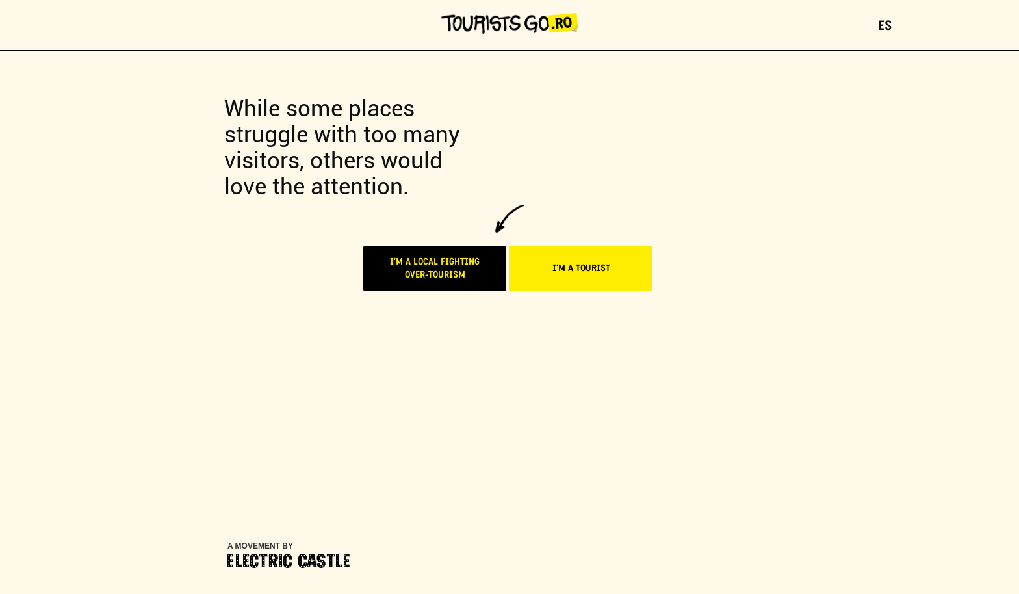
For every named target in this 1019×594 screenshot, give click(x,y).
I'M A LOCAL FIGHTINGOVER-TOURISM (435, 268)
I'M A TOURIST (581, 268)
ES (885, 26)
